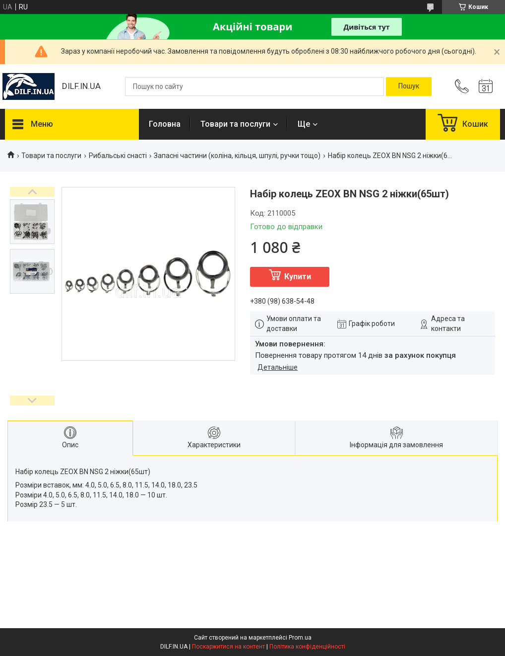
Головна (165, 124)
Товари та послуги (235, 124)
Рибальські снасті (118, 156)
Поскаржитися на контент (228, 646)
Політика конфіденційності (307, 646)
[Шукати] (409, 86)
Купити (297, 276)
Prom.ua (300, 637)
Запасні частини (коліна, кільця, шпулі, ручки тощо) (237, 156)
